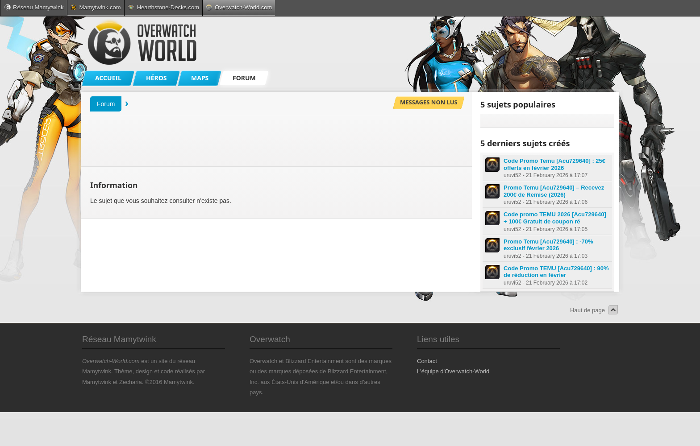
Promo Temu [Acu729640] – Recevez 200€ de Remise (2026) (554, 191)
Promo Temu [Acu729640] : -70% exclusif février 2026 (548, 245)
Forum (106, 103)
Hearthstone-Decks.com (163, 7)
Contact (427, 361)
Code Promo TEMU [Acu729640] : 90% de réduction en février (556, 272)
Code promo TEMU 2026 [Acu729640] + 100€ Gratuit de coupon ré (555, 218)
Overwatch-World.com (239, 7)
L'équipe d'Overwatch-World (453, 371)
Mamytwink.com (96, 7)
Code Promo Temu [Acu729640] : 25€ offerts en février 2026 (554, 164)
